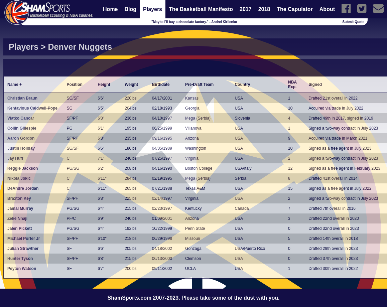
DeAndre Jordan (22, 188)
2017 (246, 9)
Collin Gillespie (21, 128)
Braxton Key (19, 198)
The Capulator (295, 9)
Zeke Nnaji (17, 218)
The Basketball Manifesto (201, 9)
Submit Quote (354, 22)
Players (152, 9)
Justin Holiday (21, 148)
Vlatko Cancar (20, 118)
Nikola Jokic (19, 178)
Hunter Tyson (20, 258)
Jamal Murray (20, 208)
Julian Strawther (22, 248)
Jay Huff (15, 158)
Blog (131, 9)
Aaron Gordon (20, 138)
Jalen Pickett (19, 228)
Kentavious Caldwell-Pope (32, 108)
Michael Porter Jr (23, 238)
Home (110, 9)
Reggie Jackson (22, 168)
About (327, 9)
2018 (264, 9)
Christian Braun (22, 98)
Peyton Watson (21, 268)
